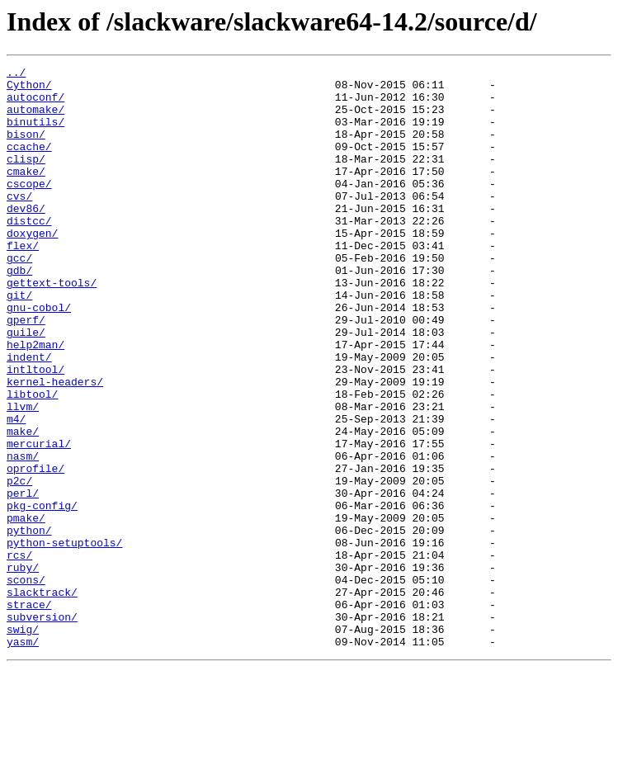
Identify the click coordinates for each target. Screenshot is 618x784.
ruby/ (23, 668)
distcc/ (29, 252)
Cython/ (29, 89)
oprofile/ (35, 549)
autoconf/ (35, 104)
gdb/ (19, 312)
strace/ (29, 713)
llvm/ (23, 475)
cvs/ (19, 222)
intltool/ (35, 430)
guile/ (26, 386)
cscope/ (29, 208)
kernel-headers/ (55, 445)
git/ (19, 341)
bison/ (26, 148)
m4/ (16, 490)
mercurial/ (39, 519)
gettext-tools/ (52, 326)
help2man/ (35, 401)
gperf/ (26, 371)
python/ (29, 623)
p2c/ (19, 564)
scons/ (26, 683)
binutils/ (35, 133)
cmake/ (26, 193)
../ (16, 74)
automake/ (35, 118)
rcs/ (19, 653)
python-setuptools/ (64, 638)
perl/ (23, 579)
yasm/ (23, 757)
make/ (23, 505)
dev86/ (26, 237)
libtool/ (32, 460)
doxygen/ (32, 267)
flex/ (23, 282)
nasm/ (23, 534)
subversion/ (42, 727)
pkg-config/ (42, 594)
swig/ (23, 742)
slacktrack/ (42, 698)
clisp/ (26, 178)
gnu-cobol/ (39, 356)
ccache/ (29, 163)
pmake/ (26, 609)
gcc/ (19, 297)
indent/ (29, 416)
